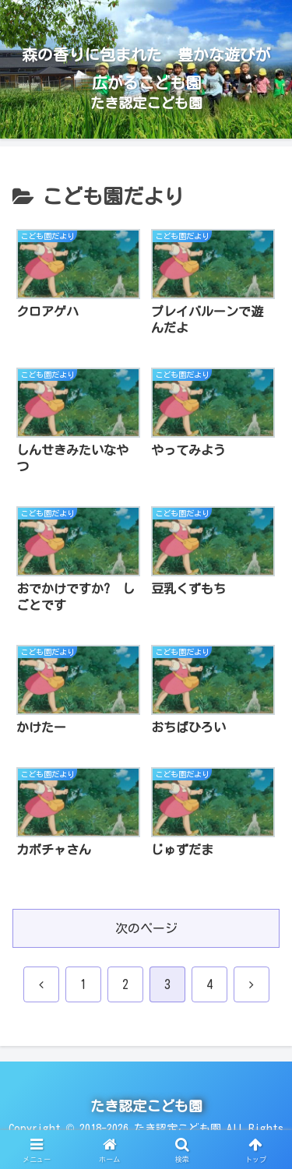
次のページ (146, 926)
